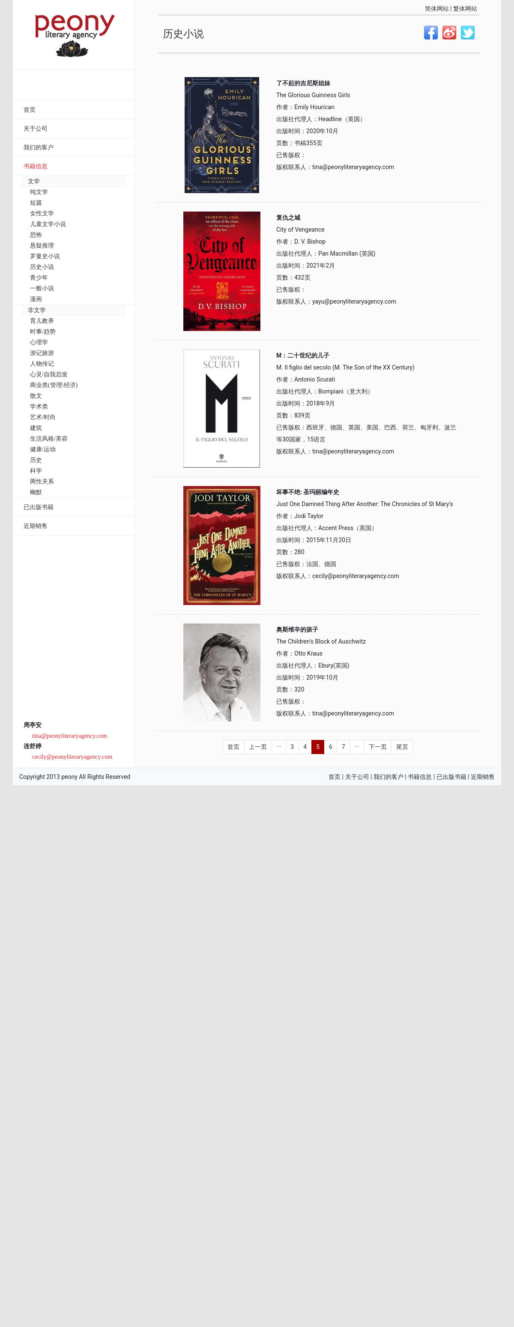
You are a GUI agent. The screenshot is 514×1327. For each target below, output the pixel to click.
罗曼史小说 (45, 256)
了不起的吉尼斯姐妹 (303, 83)
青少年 (39, 277)
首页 (30, 110)
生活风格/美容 (49, 438)
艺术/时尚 (43, 417)
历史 (36, 460)
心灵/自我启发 (49, 374)
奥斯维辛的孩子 (297, 629)
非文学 (37, 310)
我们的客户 (39, 147)
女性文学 (42, 213)
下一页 (378, 746)
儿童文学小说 (48, 224)
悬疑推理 (42, 245)
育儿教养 (42, 321)
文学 (34, 181)
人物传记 (42, 364)
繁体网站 (465, 8)
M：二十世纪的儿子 (302, 355)
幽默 (36, 492)
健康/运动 (43, 449)
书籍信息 (36, 166)
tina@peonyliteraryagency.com (69, 736)
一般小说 (42, 288)
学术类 (39, 406)
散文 (36, 396)
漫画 (36, 299)
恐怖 (36, 235)
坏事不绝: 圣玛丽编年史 (307, 492)
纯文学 (39, 192)
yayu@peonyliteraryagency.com (354, 301)
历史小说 (42, 267)
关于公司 (36, 128)
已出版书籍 (39, 507)
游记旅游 (42, 353)
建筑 (36, 428)
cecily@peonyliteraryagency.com (72, 757)
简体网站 (437, 8)
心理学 (39, 342)
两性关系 (42, 481)
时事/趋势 (43, 331)
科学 (36, 471)
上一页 (258, 746)
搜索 (112, 86)
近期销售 (36, 526)
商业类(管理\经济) (54, 385)
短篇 (36, 203)
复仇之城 (288, 217)
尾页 (402, 746)
